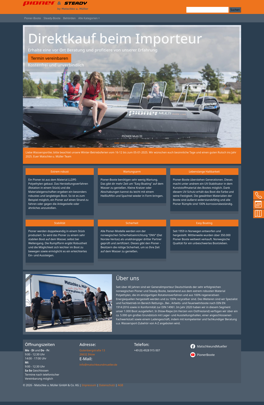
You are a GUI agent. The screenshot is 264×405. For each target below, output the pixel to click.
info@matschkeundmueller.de (98, 364)
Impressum (89, 385)
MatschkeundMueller (208, 346)
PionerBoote (202, 354)
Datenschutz (107, 385)
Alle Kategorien (88, 18)
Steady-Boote (52, 18)
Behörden (69, 18)
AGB (120, 385)
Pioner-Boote (32, 18)
